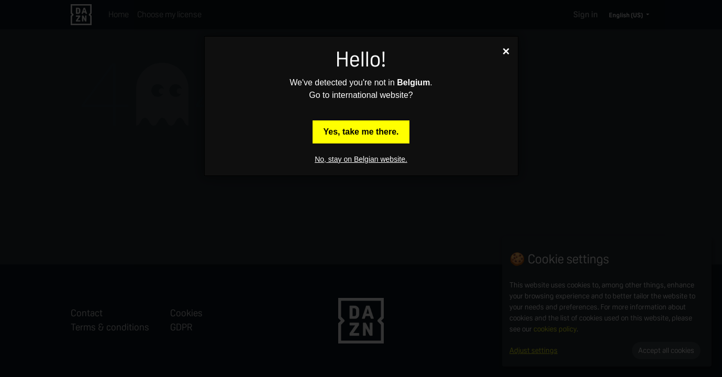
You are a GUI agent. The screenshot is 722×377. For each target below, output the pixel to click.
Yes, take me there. (360, 131)
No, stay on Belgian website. (361, 159)
